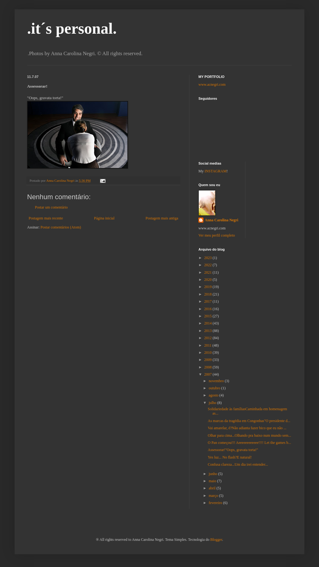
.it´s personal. (72, 28)
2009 (208, 360)
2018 (208, 294)
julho (213, 403)
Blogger (216, 539)
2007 (208, 374)
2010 (208, 352)
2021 (208, 272)
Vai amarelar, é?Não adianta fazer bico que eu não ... (247, 428)
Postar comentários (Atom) (60, 227)
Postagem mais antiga (161, 218)
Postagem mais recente (46, 218)
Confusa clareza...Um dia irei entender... (238, 464)
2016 (208, 309)
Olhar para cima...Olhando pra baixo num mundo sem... (249, 435)
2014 (208, 323)
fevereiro (216, 503)
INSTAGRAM (215, 171)
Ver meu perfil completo (216, 235)
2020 (208, 279)
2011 (208, 345)
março (214, 495)
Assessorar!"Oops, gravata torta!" (233, 450)
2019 (208, 287)
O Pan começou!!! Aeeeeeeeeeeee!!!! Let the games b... (249, 442)
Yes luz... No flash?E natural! (230, 457)
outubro (215, 388)
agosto (214, 395)
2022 (208, 265)
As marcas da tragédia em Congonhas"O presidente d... (249, 421)
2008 (208, 367)
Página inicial (104, 218)
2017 (208, 301)
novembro (217, 381)
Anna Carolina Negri (221, 220)
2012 (208, 338)
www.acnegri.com (212, 84)
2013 (208, 331)
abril (213, 488)
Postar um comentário (51, 207)
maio (213, 481)
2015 (208, 316)
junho (213, 474)
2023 (208, 258)
